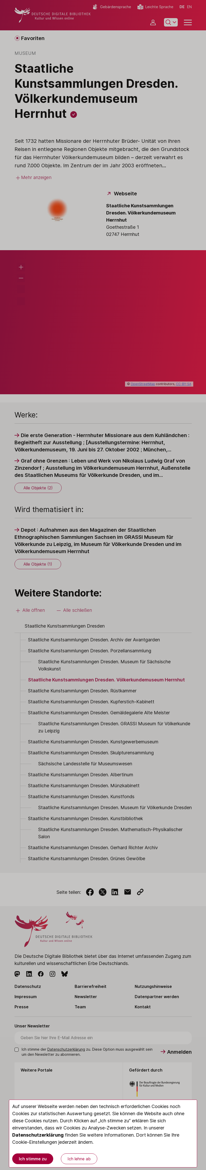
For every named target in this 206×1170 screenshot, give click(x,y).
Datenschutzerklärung (38, 1135)
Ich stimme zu (33, 1158)
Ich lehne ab (79, 1158)
